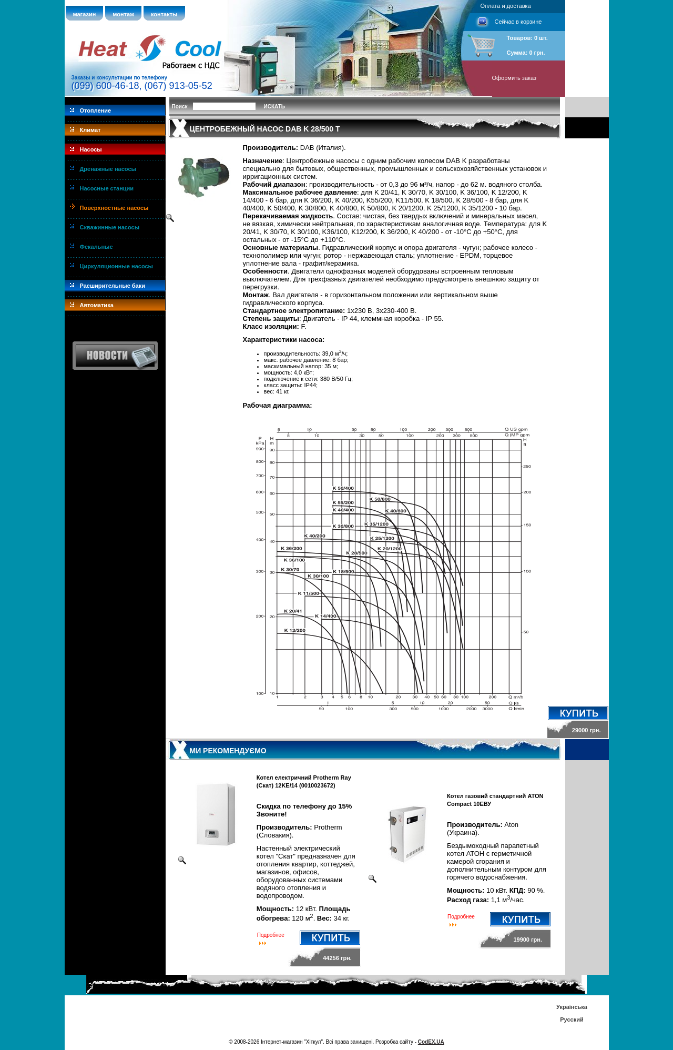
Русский (571, 1019)
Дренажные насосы (108, 169)
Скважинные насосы (110, 227)
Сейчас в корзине (518, 21)
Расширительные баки (113, 285)
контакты (164, 14)
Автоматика (97, 305)
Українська (571, 1007)
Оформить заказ (514, 78)
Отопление (95, 110)
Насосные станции (107, 188)
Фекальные (96, 247)
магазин (84, 14)
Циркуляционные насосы (116, 266)
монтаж (123, 14)
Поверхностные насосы (114, 208)
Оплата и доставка (506, 6)
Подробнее (270, 935)
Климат (90, 130)
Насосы (91, 149)
